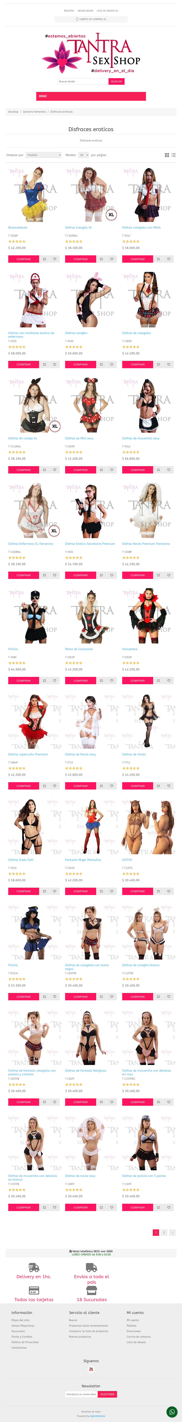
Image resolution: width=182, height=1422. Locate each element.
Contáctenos (19, 1347)
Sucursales (18, 1331)
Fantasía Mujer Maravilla (83, 860)
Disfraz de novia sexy (80, 1176)
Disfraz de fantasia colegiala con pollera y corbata (32, 1072)
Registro (69, 11)
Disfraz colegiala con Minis (141, 227)
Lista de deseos (136, 1342)
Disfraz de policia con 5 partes (144, 1176)
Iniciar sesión (85, 11)
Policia (13, 649)
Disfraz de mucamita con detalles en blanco (32, 1177)
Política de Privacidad (25, 1342)
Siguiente (172, 1232)
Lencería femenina (34, 111)
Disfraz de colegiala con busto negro (87, 967)
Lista (173, 155)
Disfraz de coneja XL (22, 438)
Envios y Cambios (22, 1336)
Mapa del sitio (20, 1320)
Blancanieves (17, 227)
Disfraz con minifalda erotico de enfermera (31, 334)
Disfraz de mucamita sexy (141, 438)
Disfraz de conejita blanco (141, 965)
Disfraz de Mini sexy (79, 438)
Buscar (73, 1320)
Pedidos (131, 1325)
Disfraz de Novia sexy (80, 754)
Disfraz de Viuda (134, 754)
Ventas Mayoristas (23, 1325)
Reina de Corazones (79, 649)
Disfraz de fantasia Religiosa (85, 1070)
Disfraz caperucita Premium (28, 754)
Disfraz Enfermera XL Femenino (30, 544)
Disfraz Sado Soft (20, 860)
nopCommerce (97, 1416)
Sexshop (13, 111)
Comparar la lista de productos (88, 1331)
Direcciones (134, 1331)
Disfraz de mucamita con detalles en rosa (146, 1072)
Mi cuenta (133, 1320)
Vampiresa (129, 649)
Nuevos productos (80, 1336)
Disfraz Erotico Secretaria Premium (90, 544)
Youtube (91, 1369)
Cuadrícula (167, 155)
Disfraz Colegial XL (78, 227)
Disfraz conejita (76, 333)
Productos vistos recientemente (88, 1325)
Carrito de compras (139, 1336)
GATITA (127, 860)
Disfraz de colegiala (136, 333)
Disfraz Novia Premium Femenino (146, 544)
